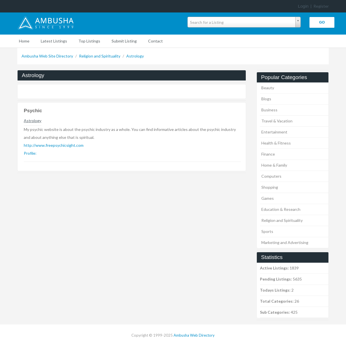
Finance (268, 154)
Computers (271, 176)
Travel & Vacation (276, 120)
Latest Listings (54, 41)
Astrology (135, 56)
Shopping (269, 187)
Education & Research (280, 209)
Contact (155, 41)
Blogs (266, 98)
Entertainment (274, 132)
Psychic (33, 110)
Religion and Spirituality (100, 56)
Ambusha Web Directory (194, 335)
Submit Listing (124, 41)
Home (24, 41)
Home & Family (274, 165)
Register (321, 6)
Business (269, 109)
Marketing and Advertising (284, 242)
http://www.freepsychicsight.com (54, 145)
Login (303, 6)
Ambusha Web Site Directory (48, 56)
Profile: (30, 153)
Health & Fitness (276, 143)
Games (267, 198)
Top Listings (89, 41)
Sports (267, 231)
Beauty (267, 87)
